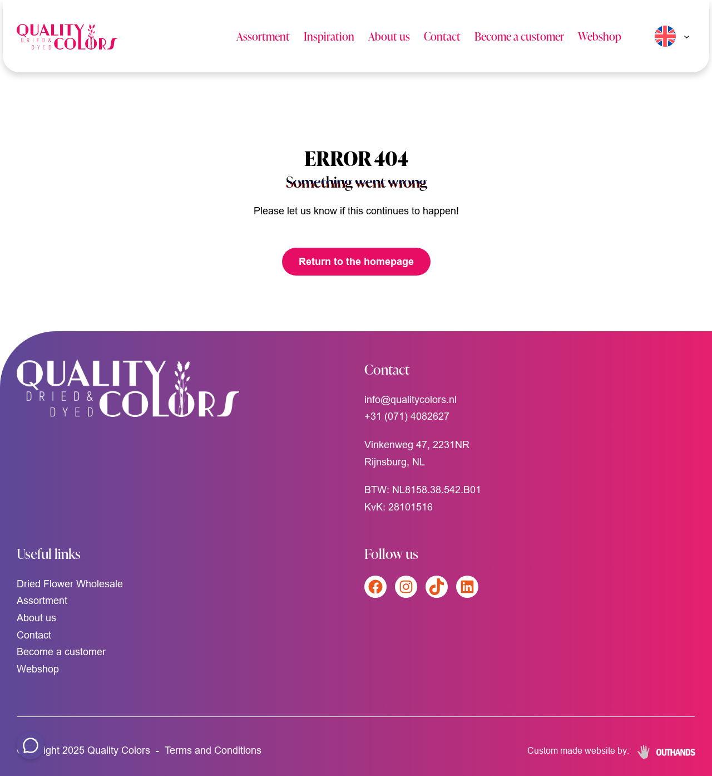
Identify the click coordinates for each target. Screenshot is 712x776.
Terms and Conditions (213, 750)
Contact (442, 35)
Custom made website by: (578, 750)
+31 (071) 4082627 (406, 416)
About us (389, 35)
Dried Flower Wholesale (70, 584)
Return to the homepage (356, 261)
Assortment (263, 35)
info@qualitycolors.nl (410, 399)
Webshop (599, 35)
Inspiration (329, 35)
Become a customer (519, 35)
